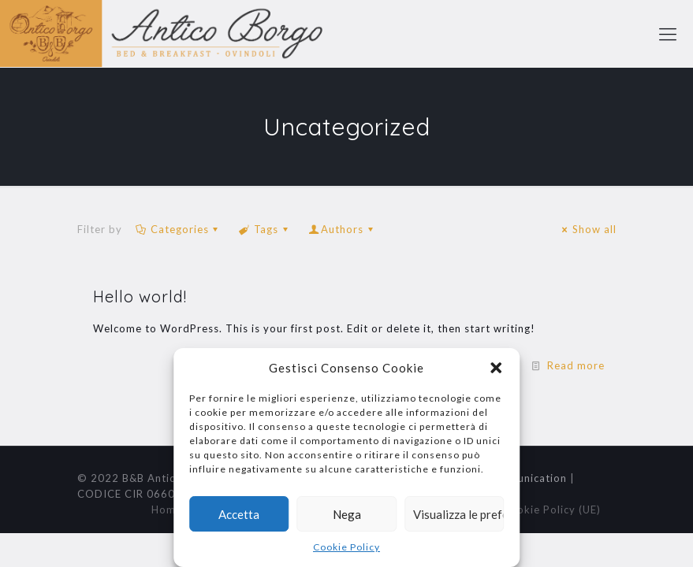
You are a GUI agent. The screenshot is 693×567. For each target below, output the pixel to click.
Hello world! (140, 296)
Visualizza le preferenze (459, 514)
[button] (496, 368)
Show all (586, 229)
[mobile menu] (667, 33)
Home (166, 509)
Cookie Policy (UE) (551, 509)
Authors (342, 229)
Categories (178, 229)
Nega (347, 514)
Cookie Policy (346, 547)
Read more (576, 365)
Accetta (238, 514)
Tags (264, 229)
